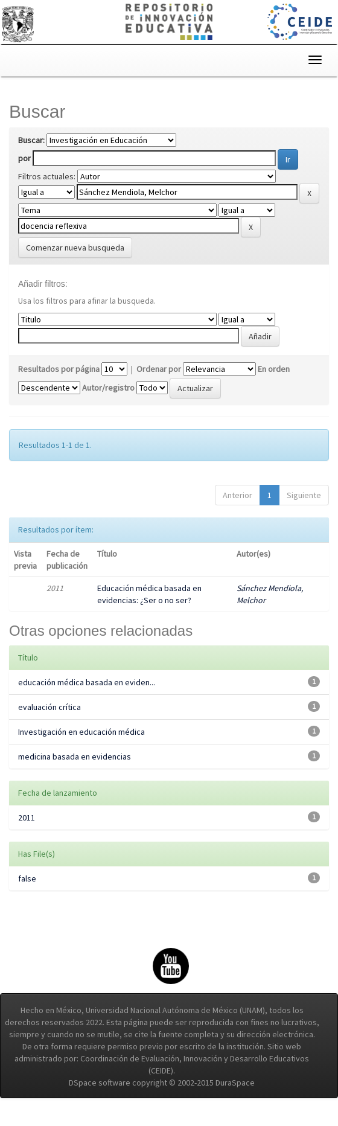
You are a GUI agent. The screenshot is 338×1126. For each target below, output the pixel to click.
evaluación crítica (49, 707)
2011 (26, 817)
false (27, 878)
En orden (274, 368)
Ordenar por (158, 368)
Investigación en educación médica (81, 731)
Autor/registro (108, 387)
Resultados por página (59, 368)
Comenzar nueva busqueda (75, 247)
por (24, 158)
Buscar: (31, 140)
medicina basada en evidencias (74, 756)
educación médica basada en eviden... (86, 682)
